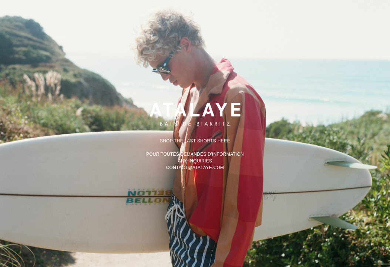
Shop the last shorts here (195, 141)
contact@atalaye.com (195, 167)
